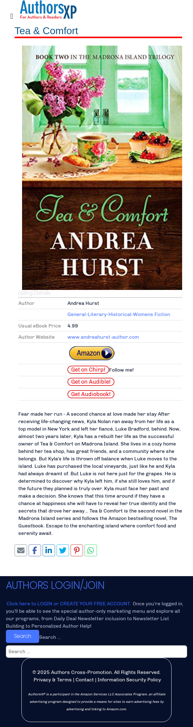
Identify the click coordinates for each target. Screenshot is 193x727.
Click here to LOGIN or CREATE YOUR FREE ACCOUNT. (69, 604)
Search (22, 636)
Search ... (50, 637)
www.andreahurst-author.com (103, 337)
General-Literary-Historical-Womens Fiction (118, 314)
